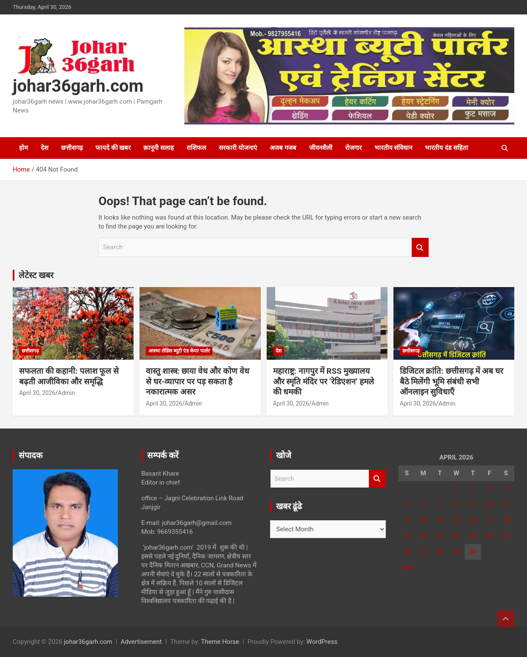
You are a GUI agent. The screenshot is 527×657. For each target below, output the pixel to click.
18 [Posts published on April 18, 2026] (506, 520)
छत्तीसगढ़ (72, 148)
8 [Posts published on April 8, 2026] (456, 504)
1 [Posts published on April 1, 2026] (456, 489)
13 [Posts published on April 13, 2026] (423, 520)
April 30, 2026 (37, 392)
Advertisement (141, 642)
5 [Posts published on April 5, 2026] (406, 504)
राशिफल (196, 148)
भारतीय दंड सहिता (446, 148)
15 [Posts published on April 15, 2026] (456, 520)
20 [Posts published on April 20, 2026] (423, 536)
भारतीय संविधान (393, 148)
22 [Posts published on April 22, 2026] (456, 536)
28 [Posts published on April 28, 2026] (439, 551)
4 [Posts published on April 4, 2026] (505, 489)
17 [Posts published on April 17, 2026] (489, 520)
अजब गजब (283, 148)
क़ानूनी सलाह (158, 148)
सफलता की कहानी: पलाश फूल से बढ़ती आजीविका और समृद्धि (69, 376)
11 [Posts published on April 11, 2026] (506, 504)
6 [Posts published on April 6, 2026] (423, 504)
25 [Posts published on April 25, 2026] (506, 536)
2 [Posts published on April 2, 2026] (472, 489)
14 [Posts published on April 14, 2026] (439, 520)
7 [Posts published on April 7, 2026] (439, 504)
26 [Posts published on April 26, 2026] (406, 551)
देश (44, 148)
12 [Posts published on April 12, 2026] (406, 520)
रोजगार (353, 148)
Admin (66, 392)
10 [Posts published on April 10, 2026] (489, 504)
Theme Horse (220, 642)
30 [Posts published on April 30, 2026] (473, 551)
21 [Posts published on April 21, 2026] (439, 536)
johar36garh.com (78, 86)
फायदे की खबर (113, 148)
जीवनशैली (320, 148)
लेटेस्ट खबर (36, 275)
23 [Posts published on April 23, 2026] (473, 536)
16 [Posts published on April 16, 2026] (473, 520)
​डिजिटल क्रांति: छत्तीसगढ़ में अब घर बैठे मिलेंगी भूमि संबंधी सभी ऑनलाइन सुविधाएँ (451, 381)
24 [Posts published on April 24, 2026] (489, 536)
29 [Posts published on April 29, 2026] (456, 551)
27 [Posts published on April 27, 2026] (423, 551)
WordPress (322, 642)
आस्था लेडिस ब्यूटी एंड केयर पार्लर (179, 351)
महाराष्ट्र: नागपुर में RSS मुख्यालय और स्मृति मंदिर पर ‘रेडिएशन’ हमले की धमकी (323, 381)
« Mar (406, 567)
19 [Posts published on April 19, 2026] (406, 536)
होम (23, 148)
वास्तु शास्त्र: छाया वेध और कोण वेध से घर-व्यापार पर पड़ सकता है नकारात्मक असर (197, 381)
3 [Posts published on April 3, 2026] (489, 489)
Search (420, 247)
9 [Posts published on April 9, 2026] (472, 504)
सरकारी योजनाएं (238, 148)
